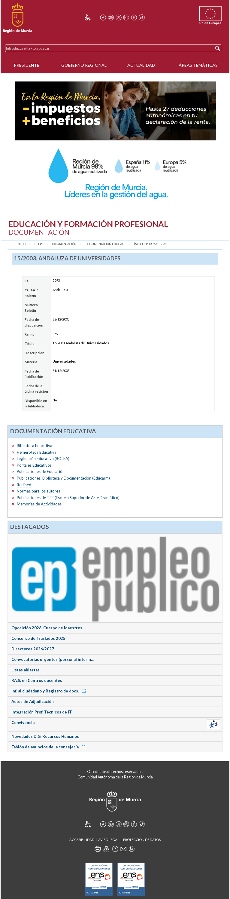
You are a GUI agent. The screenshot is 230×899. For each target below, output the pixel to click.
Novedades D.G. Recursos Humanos (45, 736)
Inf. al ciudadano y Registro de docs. (49, 691)
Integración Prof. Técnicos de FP (41, 712)
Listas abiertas (25, 669)
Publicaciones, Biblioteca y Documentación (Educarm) (63, 478)
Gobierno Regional (84, 65)
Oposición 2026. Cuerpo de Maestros (46, 627)
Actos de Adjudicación (32, 701)
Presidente (26, 65)
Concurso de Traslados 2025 (38, 638)
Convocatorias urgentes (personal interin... (52, 659)
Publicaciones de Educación (41, 471)
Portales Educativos (34, 465)
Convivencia (23, 722)
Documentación (64, 244)
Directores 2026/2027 (32, 648)
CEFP (38, 244)
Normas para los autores (38, 491)
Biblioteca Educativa (34, 445)
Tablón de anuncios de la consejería (49, 746)
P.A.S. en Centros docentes (36, 680)
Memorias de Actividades (39, 504)
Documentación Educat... (105, 244)
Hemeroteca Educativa (36, 452)
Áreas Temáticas (198, 65)
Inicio (21, 244)
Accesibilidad (81, 840)
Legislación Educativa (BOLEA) (43, 458)
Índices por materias (150, 244)
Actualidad (141, 65)
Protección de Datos (142, 840)
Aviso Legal (108, 840)
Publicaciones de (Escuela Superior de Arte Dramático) (68, 497)
